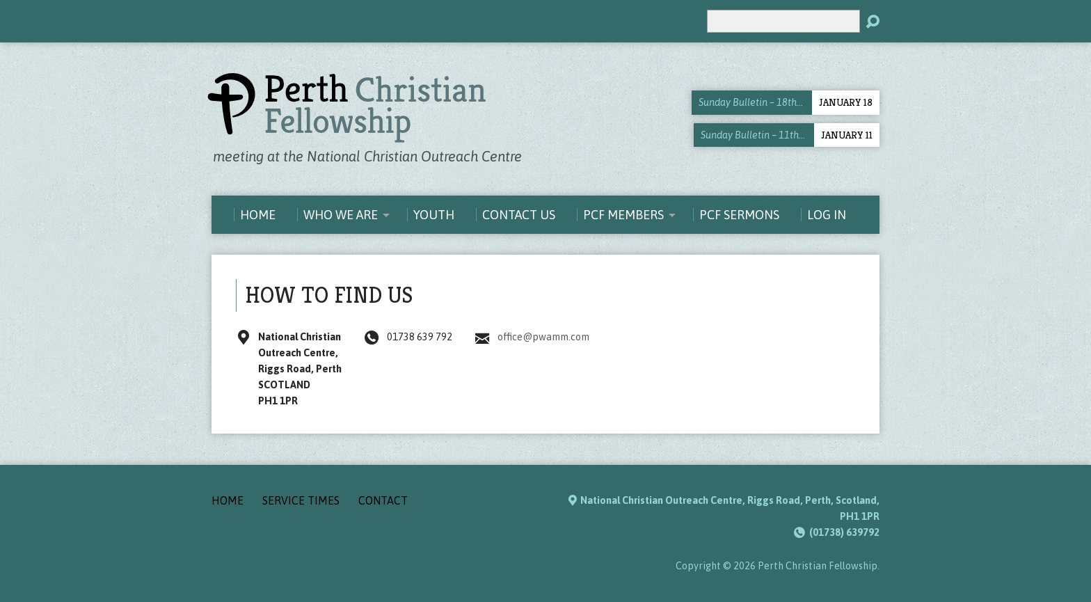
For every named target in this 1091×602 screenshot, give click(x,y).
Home (228, 500)
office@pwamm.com (543, 336)
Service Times (301, 500)
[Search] (783, 21)
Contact (383, 500)
